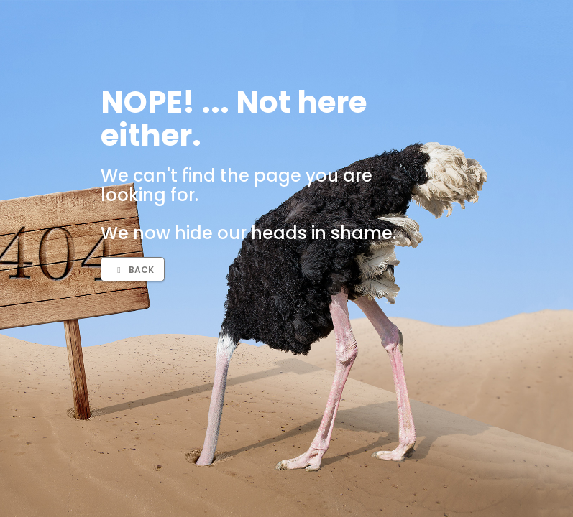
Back (134, 270)
